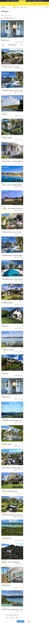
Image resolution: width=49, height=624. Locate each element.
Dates (17, 7)
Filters (46, 7)
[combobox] (8, 7)
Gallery (28, 621)
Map (21, 621)
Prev (3, 44)
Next (21, 44)
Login (47, 3)
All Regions (3, 10)
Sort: (2, 15)
